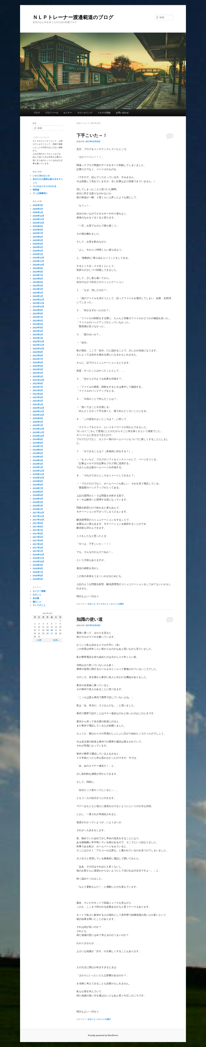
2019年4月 (38, 456)
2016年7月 (38, 572)
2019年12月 (38, 429)
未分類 (36, 598)
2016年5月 (38, 579)
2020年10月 (38, 415)
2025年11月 (38, 219)
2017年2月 (38, 547)
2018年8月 (38, 484)
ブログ (37, 112)
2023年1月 (38, 338)
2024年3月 (38, 289)
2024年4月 (38, 285)
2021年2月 (38, 401)
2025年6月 (38, 237)
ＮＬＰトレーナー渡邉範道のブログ (73, 17)
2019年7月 (38, 446)
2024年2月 (38, 292)
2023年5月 (38, 324)
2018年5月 (38, 495)
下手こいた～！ (91, 135)
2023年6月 (38, 320)
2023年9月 (38, 310)
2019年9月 (38, 439)
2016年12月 (38, 554)
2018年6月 (38, 492)
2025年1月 (38, 254)
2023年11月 (38, 303)
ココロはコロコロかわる (44, 186)
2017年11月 (38, 516)
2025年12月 (38, 216)
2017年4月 (38, 540)
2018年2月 (38, 505)
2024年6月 (38, 278)
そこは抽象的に (40, 193)
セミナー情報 (39, 591)
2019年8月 (38, 443)
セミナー (67, 112)
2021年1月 (38, 404)
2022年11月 (38, 345)
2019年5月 (38, 453)
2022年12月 (38, 341)
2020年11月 (38, 411)
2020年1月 (38, 425)
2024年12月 (38, 257)
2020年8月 (38, 418)
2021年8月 (38, 383)
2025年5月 (38, 240)
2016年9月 (38, 565)
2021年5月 (38, 390)
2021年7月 (38, 387)
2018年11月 (38, 474)
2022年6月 (38, 362)
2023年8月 (38, 313)
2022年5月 (38, 366)
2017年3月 (38, 544)
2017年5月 (38, 537)
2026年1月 (38, 212)
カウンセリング (84, 112)
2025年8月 (38, 229)
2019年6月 (38, 450)
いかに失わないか (41, 175)
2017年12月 (38, 512)
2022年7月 (38, 359)
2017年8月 (38, 526)
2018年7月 (38, 488)
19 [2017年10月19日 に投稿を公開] (47, 630)
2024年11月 (38, 261)
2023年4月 (38, 327)
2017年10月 (38, 519)
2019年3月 (38, 460)
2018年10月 (38, 477)
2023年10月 (38, 306)
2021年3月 (38, 397)
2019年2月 (38, 464)
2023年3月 (38, 331)
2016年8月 (38, 568)
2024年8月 (38, 271)
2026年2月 (38, 209)
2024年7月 (38, 275)
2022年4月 (38, 369)
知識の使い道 (89, 619)
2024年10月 (38, 265)
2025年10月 (38, 223)
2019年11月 (38, 432)
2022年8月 (38, 355)
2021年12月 (38, 380)
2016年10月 (38, 561)
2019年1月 (38, 467)
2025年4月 (38, 244)
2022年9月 (38, 352)
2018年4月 (38, 498)
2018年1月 (38, 509)
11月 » (56, 640)
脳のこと (37, 601)
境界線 (36, 189)
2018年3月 (38, 502)
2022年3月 (38, 373)
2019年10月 (38, 436)
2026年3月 (38, 205)
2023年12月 (38, 299)
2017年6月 (38, 533)
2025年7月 (38, 233)
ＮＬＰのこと (102, 604)
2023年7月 (38, 317)
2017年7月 (38, 530)
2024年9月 (38, 268)
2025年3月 (38, 247)
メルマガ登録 (104, 112)
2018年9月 (38, 481)
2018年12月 (38, 471)
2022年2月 (38, 376)
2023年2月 (38, 334)
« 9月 (39, 640)
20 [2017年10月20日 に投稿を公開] (52, 630)
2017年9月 (38, 523)
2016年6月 (38, 575)
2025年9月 (38, 226)
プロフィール (51, 112)
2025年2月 (38, 250)
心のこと (92, 604)
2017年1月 (38, 551)
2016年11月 (38, 558)
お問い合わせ (122, 112)
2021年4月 (38, 394)
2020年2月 (38, 422)
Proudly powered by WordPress (103, 1035)
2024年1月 (38, 296)
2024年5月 (38, 282)
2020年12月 (38, 408)
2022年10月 (38, 348)
